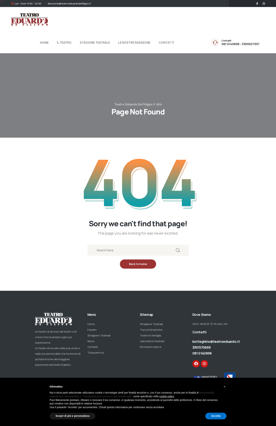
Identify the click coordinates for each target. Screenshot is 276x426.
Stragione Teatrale (99, 335)
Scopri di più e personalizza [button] (72, 415)
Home (91, 324)
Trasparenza (95, 353)
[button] (225, 387)
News (90, 341)
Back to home (138, 264)
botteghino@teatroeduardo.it (216, 341)
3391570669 (201, 347)
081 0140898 (202, 353)
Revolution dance (150, 347)
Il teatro (92, 330)
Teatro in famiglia (150, 335)
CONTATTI (166, 43)
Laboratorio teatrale (152, 341)
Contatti (92, 347)
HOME (44, 43)
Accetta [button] (216, 415)
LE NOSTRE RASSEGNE (134, 43)
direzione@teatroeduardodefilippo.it (69, 3)
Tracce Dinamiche (151, 330)
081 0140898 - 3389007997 (240, 44)
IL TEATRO (64, 43)
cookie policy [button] (166, 396)
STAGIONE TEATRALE (95, 43)
